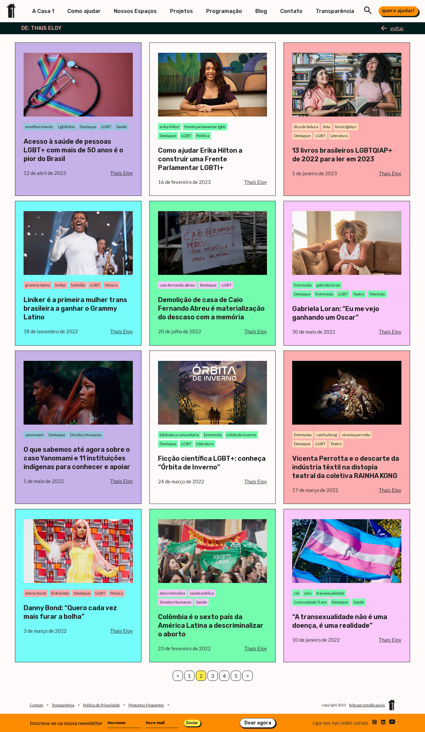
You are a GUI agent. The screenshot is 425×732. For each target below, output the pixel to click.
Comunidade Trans (310, 602)
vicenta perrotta (356, 434)
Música (111, 285)
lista (326, 126)
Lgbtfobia (66, 126)
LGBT (106, 126)
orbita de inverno (241, 434)
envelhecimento (39, 126)
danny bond (35, 593)
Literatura (339, 135)
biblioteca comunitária (179, 434)
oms (307, 593)
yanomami (34, 434)
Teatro (358, 293)
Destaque (88, 126)
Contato (291, 11)
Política (202, 135)
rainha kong (326, 434)
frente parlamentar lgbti (204, 126)
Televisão (377, 293)
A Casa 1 (43, 11)
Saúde (121, 126)
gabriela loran (328, 285)
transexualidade (330, 593)
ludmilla (78, 285)
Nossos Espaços (135, 11)
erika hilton (169, 126)
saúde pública (202, 593)
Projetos (181, 11)
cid (296, 593)
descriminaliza (172, 593)
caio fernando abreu (177, 285)
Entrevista (302, 285)
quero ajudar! (398, 11)
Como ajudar (84, 11)
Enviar (192, 722)
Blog (261, 11)
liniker (60, 285)
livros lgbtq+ (346, 126)
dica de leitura (306, 126)
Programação (224, 11)
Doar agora (257, 723)
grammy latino (37, 285)
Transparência (335, 11)
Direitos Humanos (86, 434)
